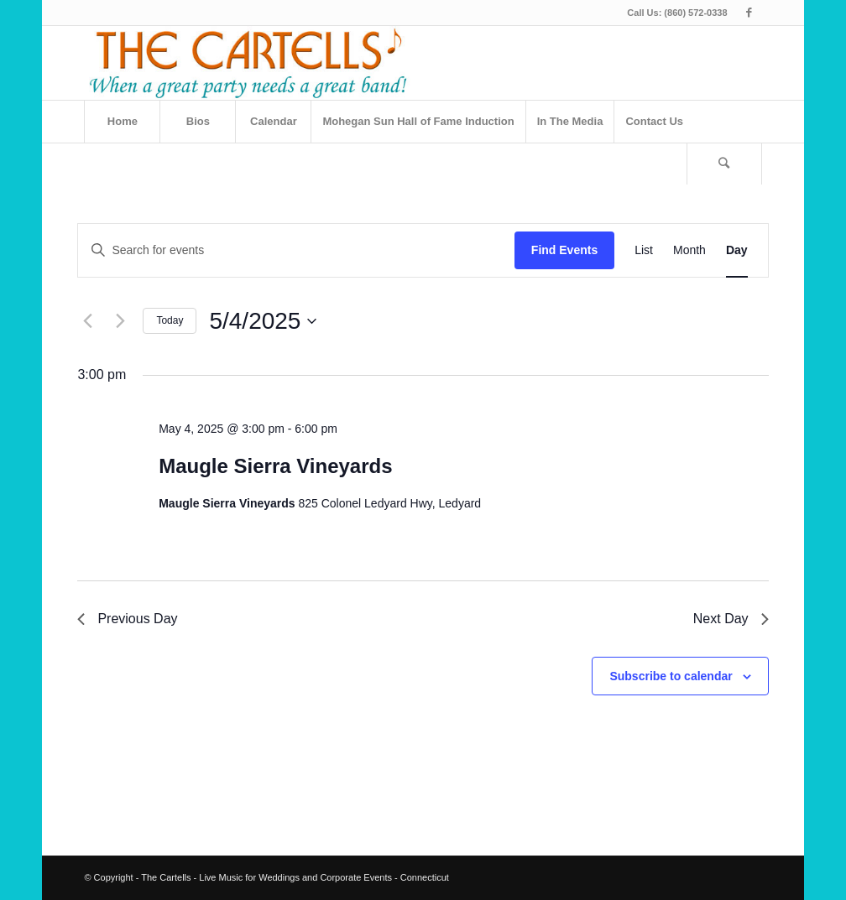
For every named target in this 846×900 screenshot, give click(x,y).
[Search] (724, 164)
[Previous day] (87, 321)
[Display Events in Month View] (689, 250)
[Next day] (120, 321)
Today (169, 320)
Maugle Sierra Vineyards (275, 466)
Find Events (564, 250)
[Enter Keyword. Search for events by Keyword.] (296, 250)
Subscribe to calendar (670, 676)
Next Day (731, 618)
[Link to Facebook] (749, 12)
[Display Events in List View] (643, 250)
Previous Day (127, 618)
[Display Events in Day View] (737, 250)
